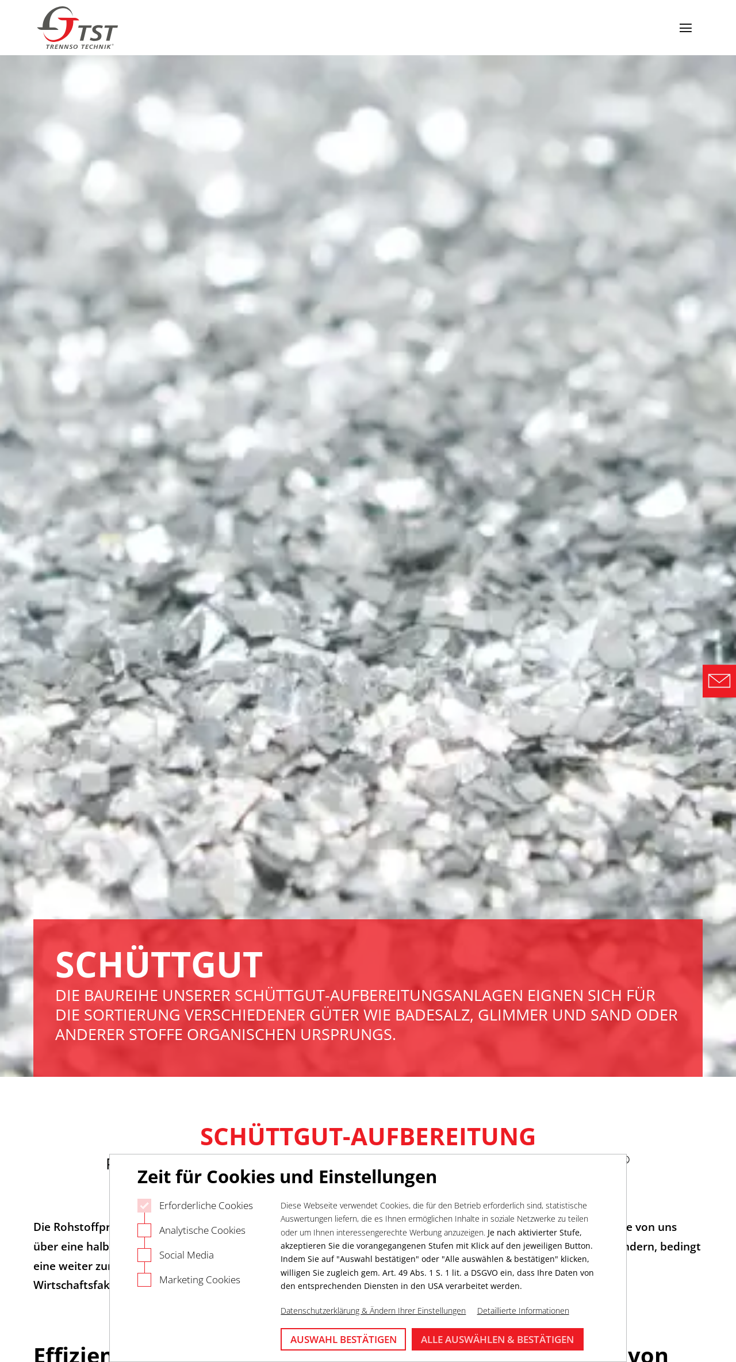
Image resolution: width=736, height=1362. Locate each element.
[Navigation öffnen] (685, 27)
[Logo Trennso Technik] (79, 28)
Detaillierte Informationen (523, 1310)
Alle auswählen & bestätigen (497, 1339)
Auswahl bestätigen (343, 1339)
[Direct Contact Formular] (719, 681)
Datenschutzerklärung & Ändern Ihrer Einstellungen (373, 1310)
